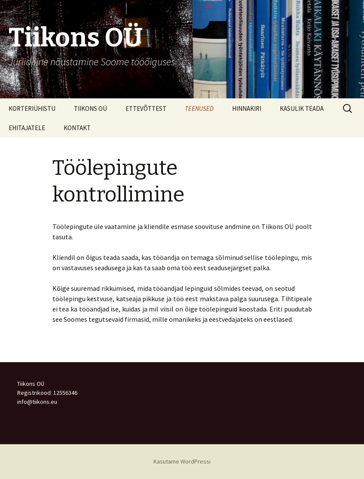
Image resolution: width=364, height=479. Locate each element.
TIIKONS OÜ (90, 108)
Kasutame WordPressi (182, 461)
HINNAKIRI (246, 108)
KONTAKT (77, 128)
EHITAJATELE (27, 128)
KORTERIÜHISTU (32, 108)
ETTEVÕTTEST (145, 108)
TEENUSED (199, 108)
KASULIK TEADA (302, 108)
